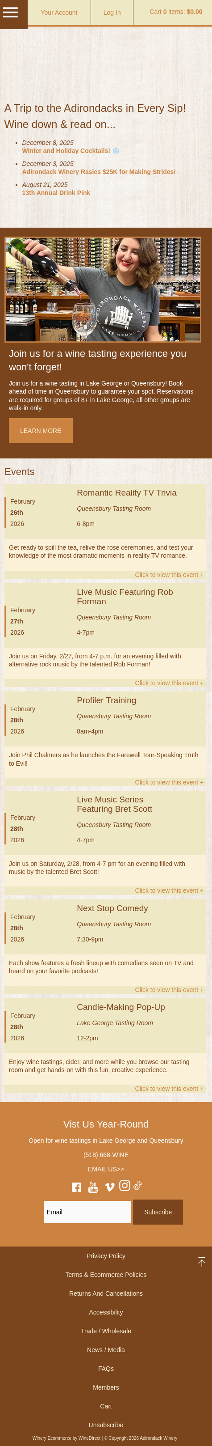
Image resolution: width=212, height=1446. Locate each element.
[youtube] (93, 1188)
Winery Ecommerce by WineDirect (66, 1438)
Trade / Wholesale (106, 1331)
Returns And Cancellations (106, 1293)
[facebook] (76, 1188)
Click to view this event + (169, 574)
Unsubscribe (106, 1425)
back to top (202, 1261)
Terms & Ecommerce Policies (105, 1274)
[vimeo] (109, 1188)
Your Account (59, 12)
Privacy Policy (106, 1255)
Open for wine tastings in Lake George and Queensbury (106, 1140)
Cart (106, 1406)
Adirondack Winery (106, 51)
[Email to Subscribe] (87, 1212)
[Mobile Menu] (10, 16)
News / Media (106, 1349)
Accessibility (106, 1312)
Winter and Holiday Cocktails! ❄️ (71, 150)
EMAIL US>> (106, 1169)
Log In (112, 12)
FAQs (106, 1368)
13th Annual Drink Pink (56, 192)
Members (106, 1387)
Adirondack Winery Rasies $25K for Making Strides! (99, 171)
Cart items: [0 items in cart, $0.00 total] (176, 11)
